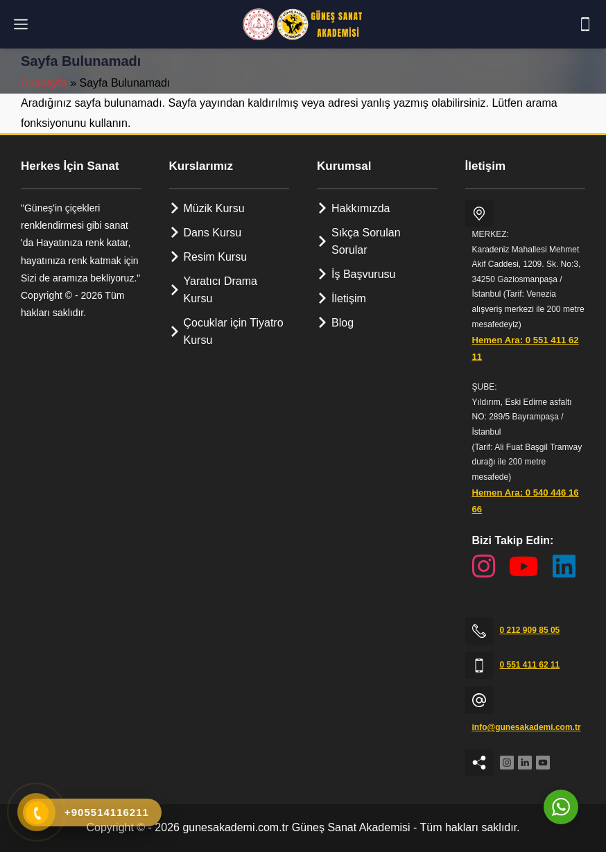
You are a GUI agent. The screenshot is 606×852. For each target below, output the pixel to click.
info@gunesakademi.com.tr (526, 727)
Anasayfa (44, 83)
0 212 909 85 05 (530, 630)
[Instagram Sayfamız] (483, 566)
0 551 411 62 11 (530, 665)
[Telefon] (585, 24)
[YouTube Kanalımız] (524, 566)
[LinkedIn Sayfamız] (564, 566)
